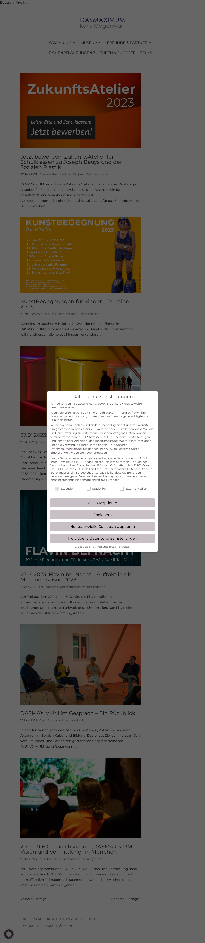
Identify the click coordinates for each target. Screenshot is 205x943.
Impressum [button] (124, 543)
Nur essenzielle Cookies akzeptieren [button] (102, 522)
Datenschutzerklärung (66, 445)
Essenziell (64, 485)
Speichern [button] (102, 510)
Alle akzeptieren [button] (102, 499)
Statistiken (97, 485)
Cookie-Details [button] (83, 543)
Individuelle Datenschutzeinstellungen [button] (102, 534)
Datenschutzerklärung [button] (105, 543)
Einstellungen (60, 449)
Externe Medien (133, 485)
